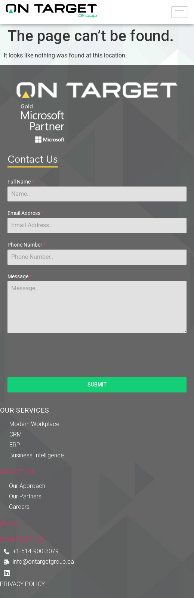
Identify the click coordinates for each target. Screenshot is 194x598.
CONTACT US (22, 540)
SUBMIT (97, 385)
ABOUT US (17, 472)
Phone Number (26, 245)
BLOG (9, 523)
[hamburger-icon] (179, 12)
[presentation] (97, 355)
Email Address (25, 213)
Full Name (20, 182)
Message (19, 276)
